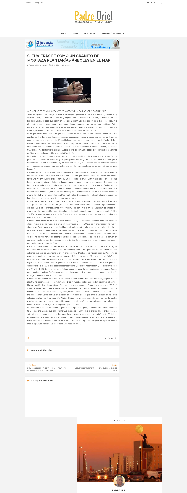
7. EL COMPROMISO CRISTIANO (142, 361)
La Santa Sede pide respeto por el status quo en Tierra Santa (48, 451)
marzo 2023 (131, 234)
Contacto (29, 2)
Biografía (39, 2)
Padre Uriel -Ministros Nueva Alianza (87, 487)
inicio (64, 33)
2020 (129, 215)
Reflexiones (90, 33)
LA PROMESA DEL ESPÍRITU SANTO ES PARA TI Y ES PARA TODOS (142, 344)
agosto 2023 (132, 251)
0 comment (66, 65)
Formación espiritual (114, 33)
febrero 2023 (132, 231)
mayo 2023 (131, 241)
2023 (129, 225)
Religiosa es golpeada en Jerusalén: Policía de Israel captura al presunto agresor (137, 456)
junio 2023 (131, 244)
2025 (129, 265)
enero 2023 (131, 228)
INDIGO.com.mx (125, 487)
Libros (75, 33)
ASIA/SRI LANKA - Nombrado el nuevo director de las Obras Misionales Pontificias (93, 451)
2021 (129, 218)
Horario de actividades (105, 436)
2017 (129, 205)
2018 (129, 209)
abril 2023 (131, 238)
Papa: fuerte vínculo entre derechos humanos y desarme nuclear (45, 458)
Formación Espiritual (134, 284)
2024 (129, 261)
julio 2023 (131, 247)
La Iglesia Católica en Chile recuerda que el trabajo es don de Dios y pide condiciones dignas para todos (138, 463)
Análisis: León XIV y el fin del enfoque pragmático (136, 450)
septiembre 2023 (133, 254)
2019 (129, 212)
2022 (129, 222)
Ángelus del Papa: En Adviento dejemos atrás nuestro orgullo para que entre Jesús (48, 465)
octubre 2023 (132, 257)
